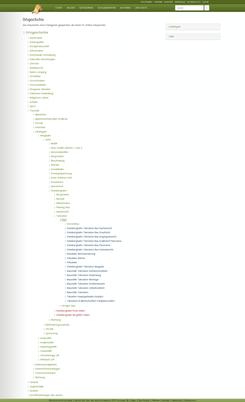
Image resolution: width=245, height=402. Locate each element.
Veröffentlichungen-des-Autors (45, 395)
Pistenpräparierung (60, 173)
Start (58, 7)
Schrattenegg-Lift (48, 355)
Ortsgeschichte (35, 32)
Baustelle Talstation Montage (82, 279)
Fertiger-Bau (67, 305)
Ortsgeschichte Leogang (37, 10)
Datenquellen (36, 42)
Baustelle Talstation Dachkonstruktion (86, 270)
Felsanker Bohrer (75, 258)
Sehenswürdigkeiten (45, 364)
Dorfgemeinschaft (38, 46)
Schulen (33, 101)
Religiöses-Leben (38, 97)
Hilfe (171, 36)
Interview (39, 127)
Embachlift (44, 338)
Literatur (33, 63)
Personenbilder (37, 84)
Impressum (180, 2)
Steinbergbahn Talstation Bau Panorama (87, 245)
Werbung (55, 319)
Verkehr (33, 390)
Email (133, 400)
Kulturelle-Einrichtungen (41, 59)
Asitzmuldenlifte (58, 151)
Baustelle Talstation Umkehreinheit (85, 287)
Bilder (71, 7)
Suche (205, 2)
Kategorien (86, 7)
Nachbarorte (35, 67)
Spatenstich (61, 211)
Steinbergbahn (58, 190)
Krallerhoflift (46, 342)
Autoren (125, 7)
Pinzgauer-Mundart (39, 89)
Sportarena (56, 186)
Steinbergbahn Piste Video (69, 310)
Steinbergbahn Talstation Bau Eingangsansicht (90, 236)
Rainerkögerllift (47, 346)
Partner (158, 2)
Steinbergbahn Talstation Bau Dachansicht (88, 228)
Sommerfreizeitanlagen (46, 368)
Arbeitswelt (35, 37)
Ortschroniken (36, 80)
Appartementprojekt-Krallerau (50, 118)
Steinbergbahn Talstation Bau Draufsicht (87, 232)
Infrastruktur (35, 50)
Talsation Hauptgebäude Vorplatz (84, 296)
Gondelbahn (56, 169)
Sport (32, 106)
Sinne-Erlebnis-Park (60, 177)
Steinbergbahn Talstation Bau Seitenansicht (89, 249)
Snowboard (56, 181)
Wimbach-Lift (46, 359)
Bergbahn (44, 135)
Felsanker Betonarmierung (80, 253)
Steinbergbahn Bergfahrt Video (72, 314)
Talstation (60, 215)
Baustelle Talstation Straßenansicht (85, 283)
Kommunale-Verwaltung (41, 54)
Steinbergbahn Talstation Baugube (84, 266)
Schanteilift (45, 350)
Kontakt (168, 2)
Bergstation (56, 156)
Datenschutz (193, 2)
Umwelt (33, 382)
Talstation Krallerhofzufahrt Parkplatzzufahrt (90, 300)
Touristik (33, 110)
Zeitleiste (141, 7)
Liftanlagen (40, 131)
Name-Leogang (37, 71)
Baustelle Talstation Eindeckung (83, 275)
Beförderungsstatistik (56, 324)
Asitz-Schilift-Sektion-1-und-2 (65, 147)
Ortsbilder (34, 76)
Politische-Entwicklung (40, 93)
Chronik (38, 122)
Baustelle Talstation (76, 292)
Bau (63, 219)
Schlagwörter (106, 7)
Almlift (53, 143)
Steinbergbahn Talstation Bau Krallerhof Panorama (93, 240)
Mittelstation (62, 203)
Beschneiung (57, 160)
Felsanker (71, 262)
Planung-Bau (62, 207)
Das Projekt (146, 2)
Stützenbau (72, 223)
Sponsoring (51, 333)
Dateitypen (174, 26)
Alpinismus (39, 114)
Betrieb (54, 164)
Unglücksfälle (36, 386)
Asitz (47, 139)
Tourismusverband (44, 372)
